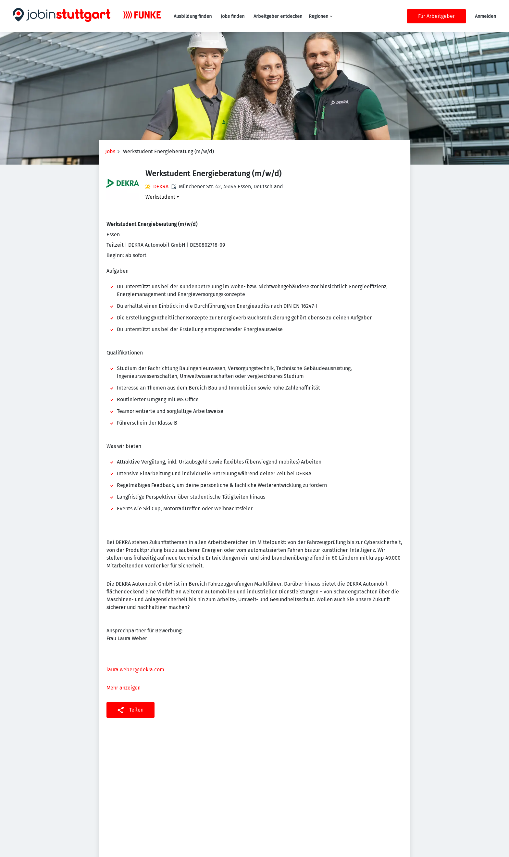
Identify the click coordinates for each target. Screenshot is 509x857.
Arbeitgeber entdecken (278, 16)
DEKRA (160, 186)
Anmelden (485, 16)
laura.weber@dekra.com (135, 669)
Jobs (110, 151)
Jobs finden (232, 16)
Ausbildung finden (193, 16)
